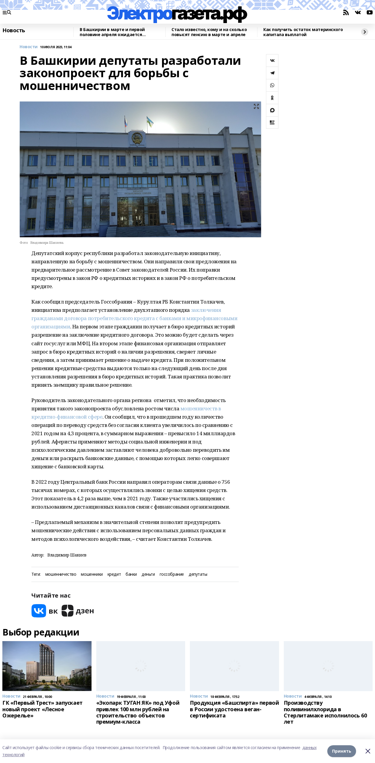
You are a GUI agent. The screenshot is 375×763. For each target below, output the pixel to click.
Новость (13, 30)
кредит (114, 574)
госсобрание (172, 574)
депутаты (198, 574)
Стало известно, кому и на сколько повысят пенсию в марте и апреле (209, 32)
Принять (341, 751)
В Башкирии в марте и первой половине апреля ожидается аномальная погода (112, 32)
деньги (148, 574)
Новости (29, 46)
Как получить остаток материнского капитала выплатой (303, 32)
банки (131, 574)
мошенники (91, 574)
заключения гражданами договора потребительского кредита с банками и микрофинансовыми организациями (134, 318)
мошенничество (60, 574)
